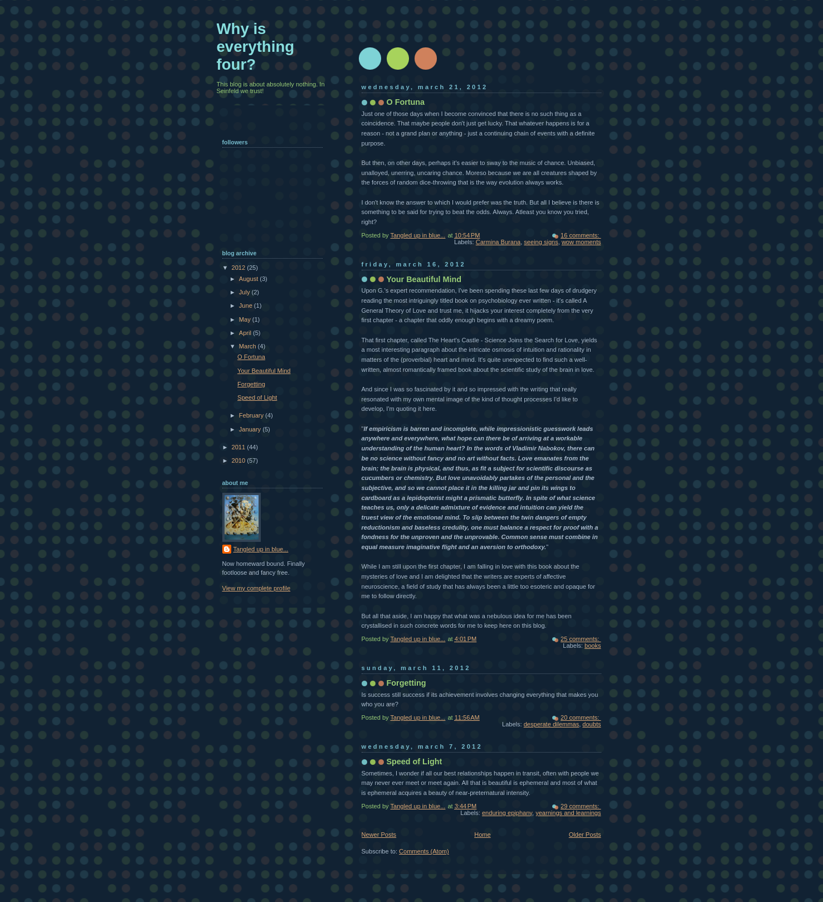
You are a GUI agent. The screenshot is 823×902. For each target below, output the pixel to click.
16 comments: (581, 235)
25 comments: (581, 639)
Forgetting (406, 682)
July (245, 292)
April (246, 332)
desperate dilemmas (551, 724)
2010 (239, 460)
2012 (239, 267)
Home (482, 834)
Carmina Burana (498, 242)
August (249, 278)
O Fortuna (406, 102)
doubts (591, 724)
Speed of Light (414, 761)
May (245, 319)
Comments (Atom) (424, 851)
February (252, 415)
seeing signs (541, 242)
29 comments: (581, 806)
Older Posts (585, 834)
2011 (239, 447)
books (593, 645)
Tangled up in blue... (261, 549)
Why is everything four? (256, 46)
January (250, 429)
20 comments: (581, 717)
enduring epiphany (507, 812)
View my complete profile (256, 588)
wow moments (581, 242)
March (248, 346)
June (246, 305)
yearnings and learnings (568, 812)
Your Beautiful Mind (424, 279)
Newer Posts (379, 834)
